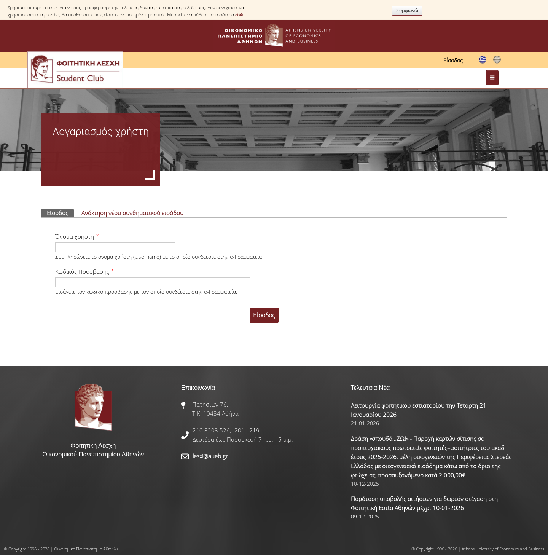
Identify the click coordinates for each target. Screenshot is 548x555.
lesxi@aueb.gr (210, 456)
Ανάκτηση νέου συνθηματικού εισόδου (132, 213)
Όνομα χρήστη (77, 236)
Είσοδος (453, 60)
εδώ (239, 14)
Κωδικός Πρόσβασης (84, 271)
